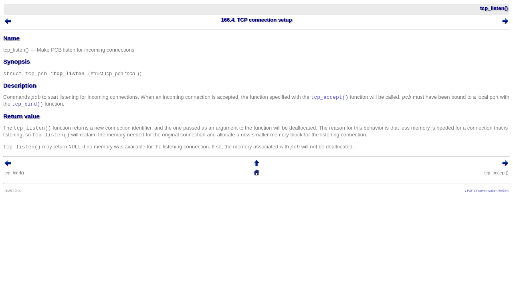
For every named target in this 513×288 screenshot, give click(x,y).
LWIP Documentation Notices (475, 193)
